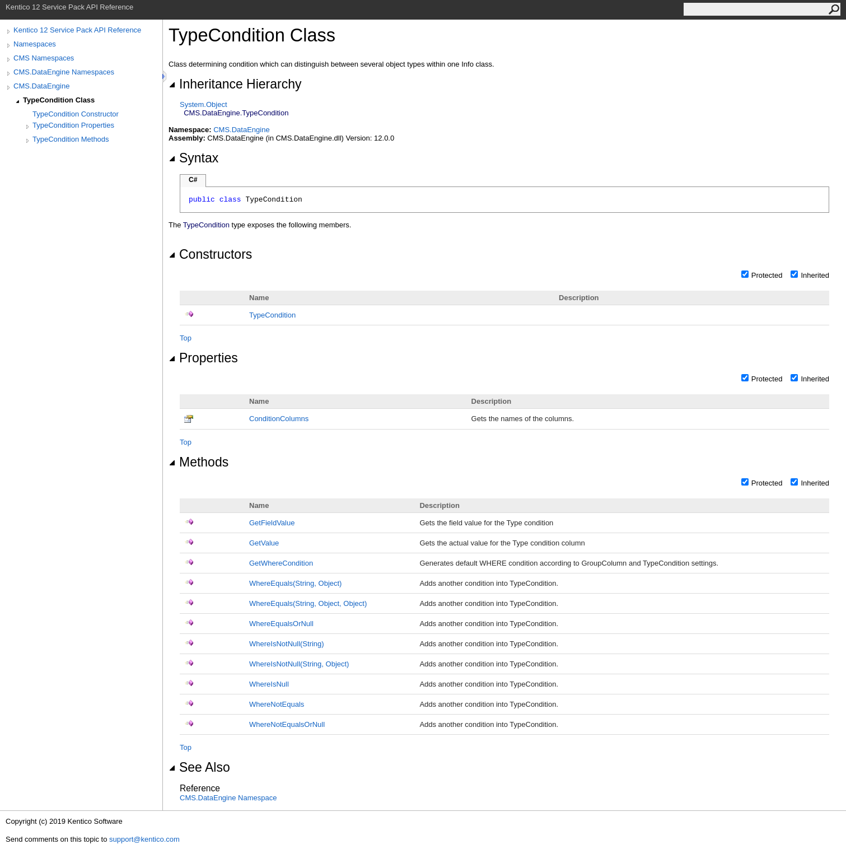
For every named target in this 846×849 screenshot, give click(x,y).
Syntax (193, 158)
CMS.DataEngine (41, 86)
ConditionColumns (279, 418)
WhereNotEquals (276, 704)
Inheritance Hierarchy (235, 84)
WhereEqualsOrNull (281, 623)
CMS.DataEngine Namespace (228, 798)
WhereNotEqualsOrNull (287, 724)
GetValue (264, 543)
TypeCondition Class (59, 100)
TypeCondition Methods (70, 139)
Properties (203, 358)
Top (185, 338)
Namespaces (34, 44)
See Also (199, 767)
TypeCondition (272, 315)
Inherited (815, 275)
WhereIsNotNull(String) (286, 644)
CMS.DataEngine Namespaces (63, 72)
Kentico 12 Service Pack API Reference (77, 30)
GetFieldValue (272, 523)
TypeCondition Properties (73, 125)
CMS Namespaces (43, 58)
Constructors (210, 254)
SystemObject (203, 104)
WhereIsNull (269, 684)
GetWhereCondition (281, 563)
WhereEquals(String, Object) (295, 583)
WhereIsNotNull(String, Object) (299, 664)
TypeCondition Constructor (75, 114)
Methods (198, 462)
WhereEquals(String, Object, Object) (308, 603)
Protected (767, 275)
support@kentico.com (144, 839)
